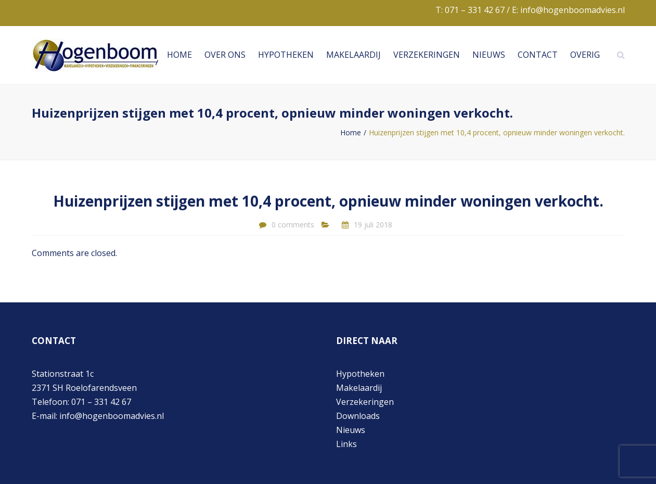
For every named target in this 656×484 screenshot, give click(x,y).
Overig (585, 54)
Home (179, 54)
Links (346, 444)
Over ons (225, 54)
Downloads (358, 416)
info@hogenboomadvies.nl (572, 10)
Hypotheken (286, 54)
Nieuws (488, 54)
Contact (538, 54)
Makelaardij (353, 54)
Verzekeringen (426, 54)
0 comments (293, 225)
